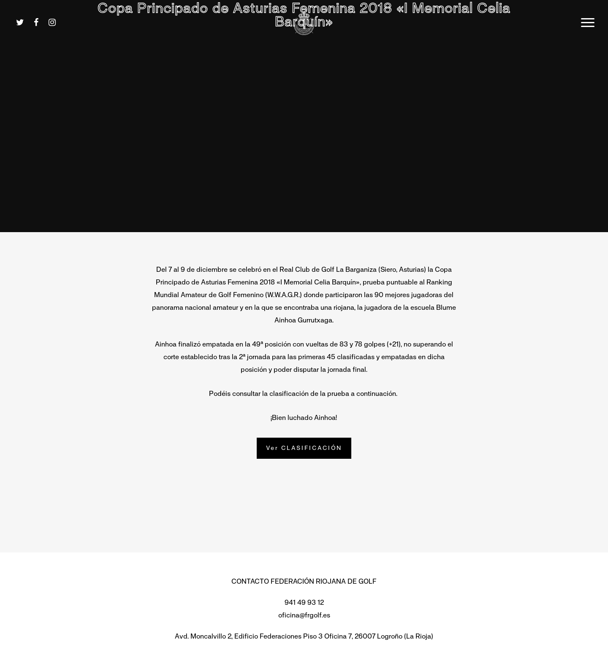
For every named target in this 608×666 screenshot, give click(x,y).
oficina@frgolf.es (304, 615)
